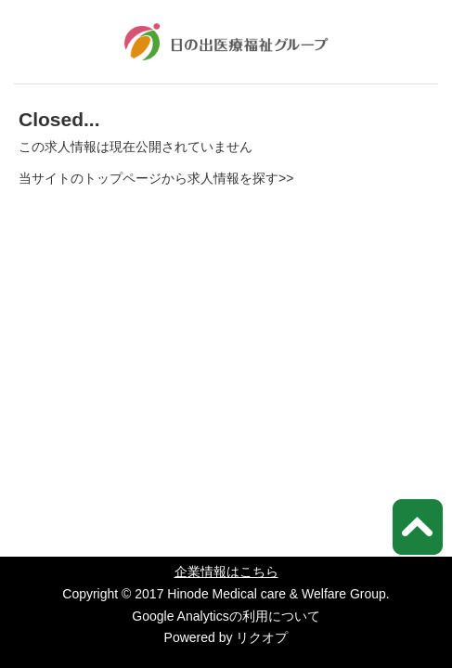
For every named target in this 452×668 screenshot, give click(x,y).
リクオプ (262, 637)
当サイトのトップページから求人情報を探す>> (156, 178)
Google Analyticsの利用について (225, 616)
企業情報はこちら (226, 571)
